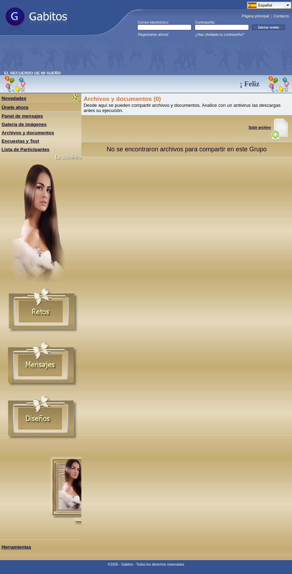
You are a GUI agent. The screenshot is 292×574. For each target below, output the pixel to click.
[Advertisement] (130, 55)
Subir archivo (268, 127)
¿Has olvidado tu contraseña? (219, 34)
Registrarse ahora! (153, 34)
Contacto (281, 16)
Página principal (255, 16)
